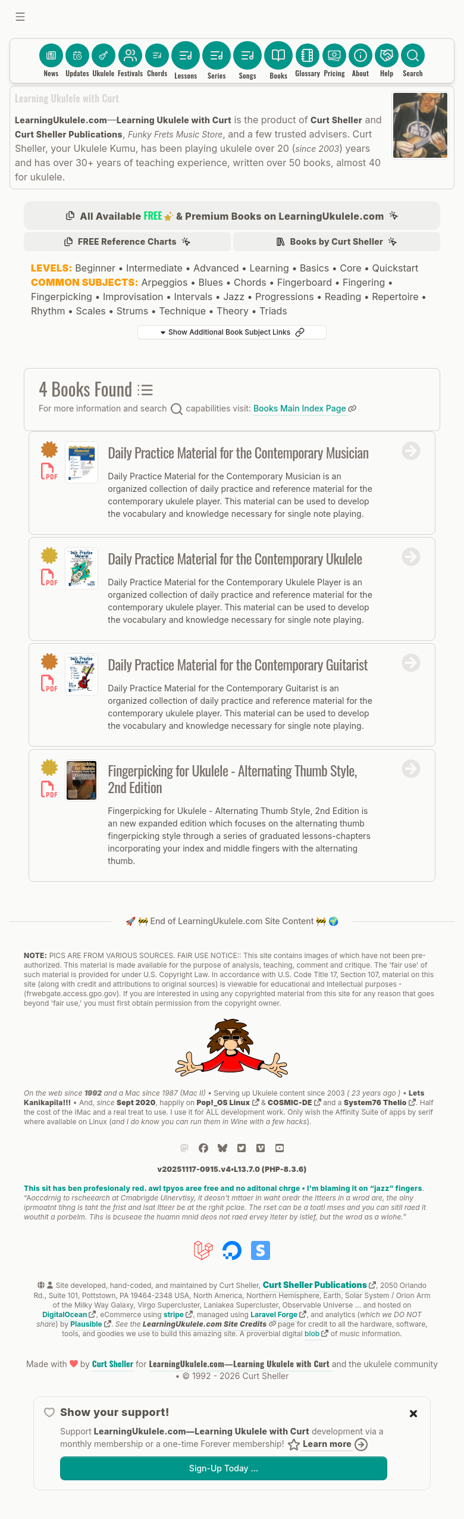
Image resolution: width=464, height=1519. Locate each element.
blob (316, 1333)
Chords (250, 282)
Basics (314, 268)
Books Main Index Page (304, 408)
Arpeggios (164, 282)
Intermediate (154, 268)
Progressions (284, 296)
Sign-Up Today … (223, 1468)
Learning (269, 268)
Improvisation (133, 296)
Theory (233, 311)
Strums (132, 311)
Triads (273, 311)
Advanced (216, 268)
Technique (182, 311)
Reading (343, 296)
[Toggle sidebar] (20, 17)
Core (350, 268)
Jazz (233, 296)
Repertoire (395, 296)
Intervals (193, 296)
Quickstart (395, 268)
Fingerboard (304, 282)
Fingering (364, 282)
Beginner (95, 268)
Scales (90, 311)
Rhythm (48, 311)
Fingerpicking (61, 296)
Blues (210, 282)
